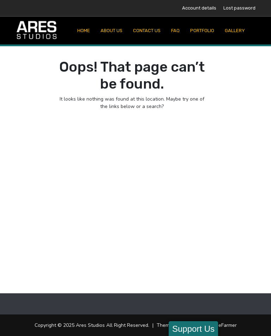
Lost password (239, 8)
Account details (199, 8)
